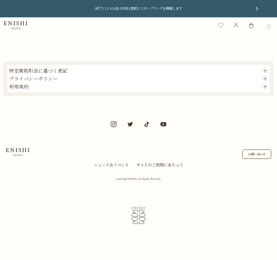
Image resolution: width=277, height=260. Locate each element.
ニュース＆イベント (111, 165)
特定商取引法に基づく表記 (38, 70)
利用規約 (18, 86)
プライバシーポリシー (33, 78)
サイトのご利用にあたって (160, 165)
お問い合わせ (256, 154)
